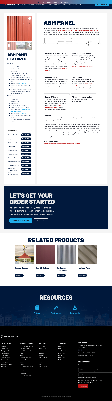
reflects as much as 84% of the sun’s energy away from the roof (78, 30)
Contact (75, 4)
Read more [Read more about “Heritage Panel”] (82, 275)
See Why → (22, 83)
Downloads (75, 313)
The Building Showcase (86, 380)
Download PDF (26, 134)
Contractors (56, 313)
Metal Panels (30, 4)
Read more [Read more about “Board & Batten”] (40, 275)
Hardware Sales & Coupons (101, 380)
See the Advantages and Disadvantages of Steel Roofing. (61, 143)
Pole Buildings (57, 4)
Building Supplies (40, 4)
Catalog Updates (84, 382)
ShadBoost (68, 396)
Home (24, 4)
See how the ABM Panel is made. (82, 66)
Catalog (65, 4)
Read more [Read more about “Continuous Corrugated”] (61, 275)
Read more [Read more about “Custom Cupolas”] (19, 275)
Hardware (49, 4)
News (92, 382)
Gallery (70, 4)
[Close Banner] (110, 2)
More (80, 4)
